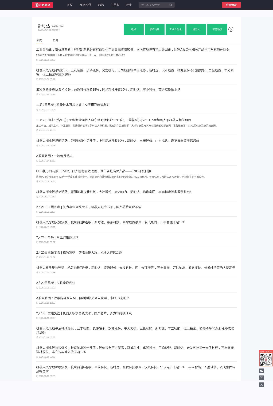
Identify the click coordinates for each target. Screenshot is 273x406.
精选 (101, 4)
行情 (129, 4)
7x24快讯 (85, 4)
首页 (70, 4)
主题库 (115, 4)
